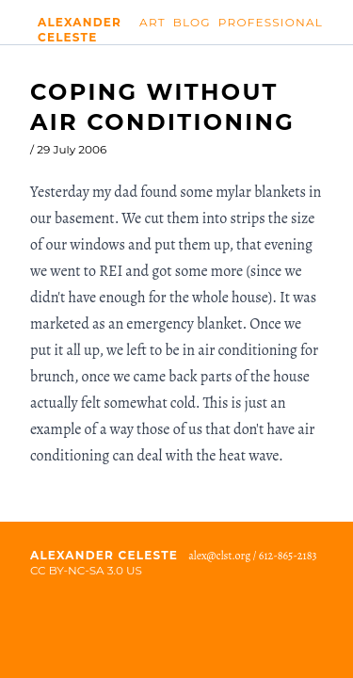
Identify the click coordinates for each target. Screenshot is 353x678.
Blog (192, 22)
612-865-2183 (288, 555)
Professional (270, 22)
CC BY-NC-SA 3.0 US (86, 570)
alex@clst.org (219, 555)
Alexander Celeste (79, 26)
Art (152, 22)
